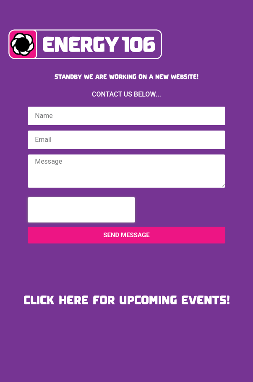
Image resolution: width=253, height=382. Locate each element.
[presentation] (81, 209)
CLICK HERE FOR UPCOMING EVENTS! (126, 300)
